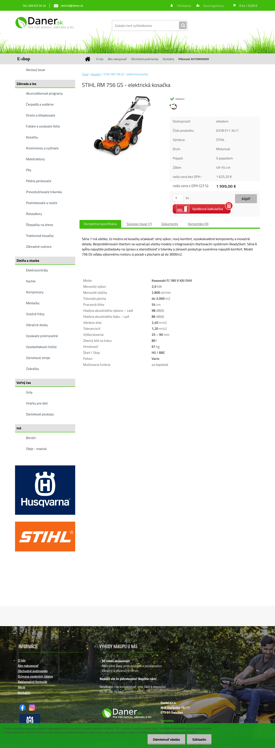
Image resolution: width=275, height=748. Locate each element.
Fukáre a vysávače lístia (43, 126)
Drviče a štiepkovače (40, 115)
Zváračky (32, 368)
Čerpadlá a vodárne (40, 104)
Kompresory (35, 292)
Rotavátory (34, 213)
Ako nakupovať (117, 59)
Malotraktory (35, 159)
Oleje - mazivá (36, 448)
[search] (183, 25)
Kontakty (168, 59)
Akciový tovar (35, 69)
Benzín (31, 437)
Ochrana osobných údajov (35, 676)
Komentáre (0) (198, 223)
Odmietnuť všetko (166, 739)
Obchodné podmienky (145, 59)
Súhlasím (199, 739)
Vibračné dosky (37, 324)
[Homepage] (89, 58)
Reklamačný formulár (32, 681)
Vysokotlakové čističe (41, 346)
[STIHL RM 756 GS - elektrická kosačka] (121, 96)
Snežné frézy (35, 313)
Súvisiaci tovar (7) (139, 223)
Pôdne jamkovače (38, 180)
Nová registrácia (213, 5)
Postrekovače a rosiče (41, 202)
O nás (99, 59)
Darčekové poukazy (40, 414)
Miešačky (33, 303)
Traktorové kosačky (40, 235)
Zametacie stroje (38, 357)
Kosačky (32, 137)
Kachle (30, 281)
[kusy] (178, 198)
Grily (29, 392)
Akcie (21, 687)
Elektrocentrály (37, 270)
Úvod (85, 74)
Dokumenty (169, 223)
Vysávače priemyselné (42, 335)
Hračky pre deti (37, 403)
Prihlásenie (184, 5)
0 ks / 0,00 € (248, 5)
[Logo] (44, 25)
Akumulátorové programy (44, 93)
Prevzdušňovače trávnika (44, 191)
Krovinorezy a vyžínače (42, 148)
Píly (28, 170)
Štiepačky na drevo (39, 224)
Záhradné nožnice (39, 246)
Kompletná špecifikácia (100, 223)
